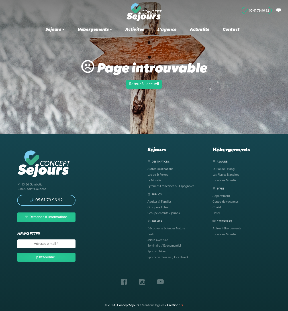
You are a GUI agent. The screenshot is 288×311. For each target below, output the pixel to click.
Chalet (216, 207)
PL (182, 305)
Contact (231, 29)
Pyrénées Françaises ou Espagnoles (170, 186)
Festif (150, 234)
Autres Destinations (160, 169)
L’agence (166, 29)
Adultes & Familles (159, 202)
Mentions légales (153, 305)
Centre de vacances (225, 202)
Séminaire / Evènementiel (164, 245)
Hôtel (216, 213)
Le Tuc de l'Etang (223, 169)
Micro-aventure (157, 240)
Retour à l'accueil (144, 84)
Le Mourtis (154, 180)
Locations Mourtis (224, 180)
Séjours (54, 29)
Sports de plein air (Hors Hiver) (167, 257)
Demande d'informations (46, 217)
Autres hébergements (226, 228)
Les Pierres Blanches (225, 175)
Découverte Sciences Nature (166, 228)
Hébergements (95, 29)
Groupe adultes (157, 207)
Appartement (221, 196)
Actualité (199, 29)
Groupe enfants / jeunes (163, 213)
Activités (134, 29)
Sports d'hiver (156, 251)
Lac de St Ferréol (158, 175)
